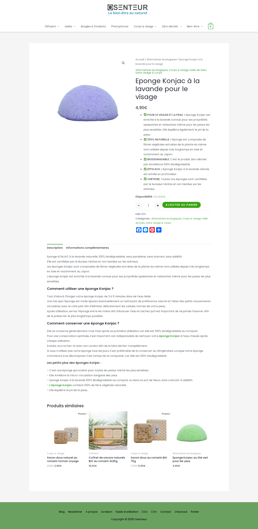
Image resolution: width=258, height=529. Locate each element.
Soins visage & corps (148, 73)
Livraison (106, 512)
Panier (195, 512)
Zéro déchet (170, 26)
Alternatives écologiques (162, 59)
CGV (154, 512)
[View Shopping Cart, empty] (210, 26)
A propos (92, 512)
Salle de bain (198, 70)
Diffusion (50, 26)
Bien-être (193, 26)
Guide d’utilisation (127, 512)
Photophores (120, 26)
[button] (123, 63)
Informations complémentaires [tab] (87, 248)
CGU (145, 512)
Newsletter (75, 512)
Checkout (181, 512)
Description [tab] (55, 248)
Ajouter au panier (181, 205)
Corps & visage (143, 26)
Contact (165, 512)
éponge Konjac (169, 336)
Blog (62, 512)
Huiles (68, 26)
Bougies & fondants (93, 26)
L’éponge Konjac (60, 385)
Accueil (139, 59)
